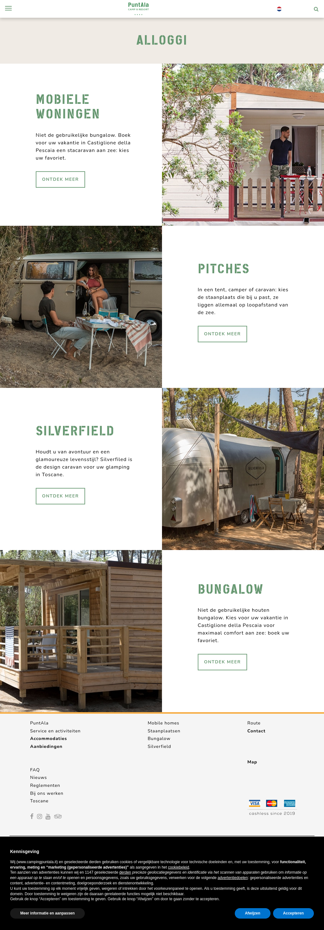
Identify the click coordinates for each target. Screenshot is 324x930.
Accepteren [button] (293, 913)
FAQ (35, 770)
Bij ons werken (46, 793)
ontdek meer (60, 179)
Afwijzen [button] (252, 913)
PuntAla (39, 723)
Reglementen (45, 785)
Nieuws (38, 778)
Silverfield (159, 746)
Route (254, 723)
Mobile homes (163, 723)
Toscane (39, 801)
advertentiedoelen (233, 878)
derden (125, 872)
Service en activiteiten (55, 731)
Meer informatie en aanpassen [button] (47, 913)
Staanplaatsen (164, 731)
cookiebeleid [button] (178, 867)
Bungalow (159, 739)
